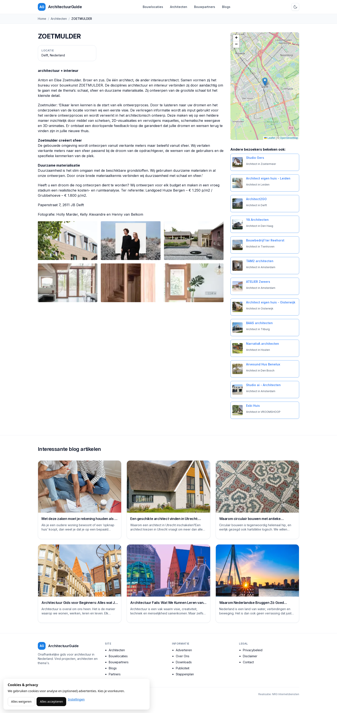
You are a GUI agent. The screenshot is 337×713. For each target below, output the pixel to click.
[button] (265, 81)
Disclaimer (250, 656)
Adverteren (184, 650)
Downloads (184, 662)
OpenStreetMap (289, 137)
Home (42, 18)
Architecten (178, 7)
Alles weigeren (21, 701)
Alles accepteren (51, 701)
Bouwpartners (204, 7)
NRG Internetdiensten (285, 694)
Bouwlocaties (153, 7)
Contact (248, 662)
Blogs (226, 7)
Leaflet (269, 137)
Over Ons (182, 656)
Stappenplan (185, 674)
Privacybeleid (252, 650)
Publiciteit (182, 668)
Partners (115, 674)
